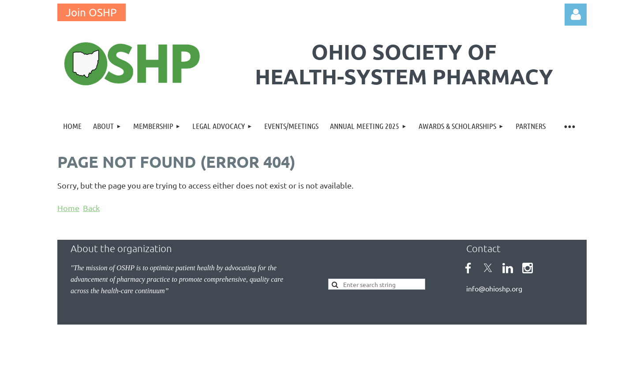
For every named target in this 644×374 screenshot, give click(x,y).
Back (91, 207)
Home (68, 207)
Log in (576, 15)
